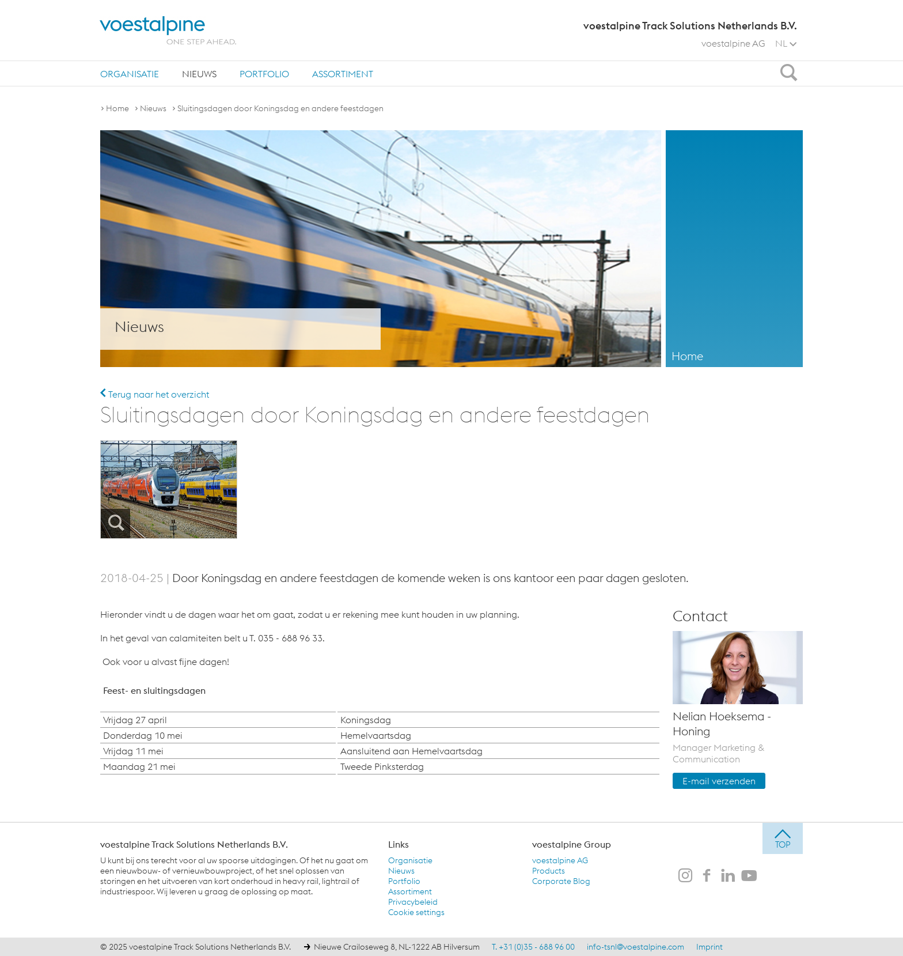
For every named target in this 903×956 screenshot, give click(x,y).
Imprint (709, 947)
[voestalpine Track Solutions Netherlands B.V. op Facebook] (706, 876)
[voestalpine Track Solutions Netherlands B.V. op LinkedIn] (728, 876)
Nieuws (199, 74)
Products (548, 871)
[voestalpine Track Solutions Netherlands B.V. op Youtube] (749, 876)
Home (117, 108)
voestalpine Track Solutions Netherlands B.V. (194, 844)
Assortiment (342, 74)
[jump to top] (782, 838)
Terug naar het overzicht (154, 394)
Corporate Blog (561, 881)
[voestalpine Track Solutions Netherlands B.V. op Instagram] (685, 876)
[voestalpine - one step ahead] (168, 30)
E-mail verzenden (719, 781)
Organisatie (129, 74)
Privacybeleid (413, 902)
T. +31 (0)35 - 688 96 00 (533, 947)
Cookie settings (416, 912)
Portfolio (264, 74)
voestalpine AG (733, 43)
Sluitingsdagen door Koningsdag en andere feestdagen (280, 108)
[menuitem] (129, 73)
